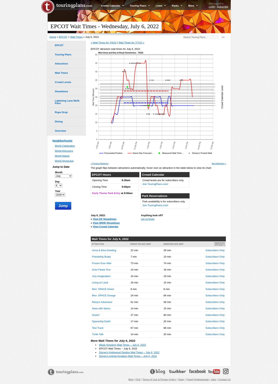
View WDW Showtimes (106, 222)
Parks (177, 5)
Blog (130, 379)
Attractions (61, 63)
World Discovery (64, 150)
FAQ (138, 379)
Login (212, 6)
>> (223, 37)
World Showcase (64, 160)
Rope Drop (61, 112)
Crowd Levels (63, 82)
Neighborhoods (62, 140)
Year (57, 191)
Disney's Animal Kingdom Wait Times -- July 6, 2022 (128, 356)
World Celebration (65, 145)
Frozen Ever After (102, 263)
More (193, 5)
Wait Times (76, 37)
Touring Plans (140, 5)
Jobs (213, 379)
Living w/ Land (100, 282)
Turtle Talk (97, 334)
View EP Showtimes (104, 219)
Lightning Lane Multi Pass (67, 102)
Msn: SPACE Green (103, 289)
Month (59, 172)
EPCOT (63, 37)
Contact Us (224, 379)
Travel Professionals (197, 379)
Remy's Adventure (102, 302)
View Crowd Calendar (106, 226)
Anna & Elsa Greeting (104, 250)
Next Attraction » (219, 164)
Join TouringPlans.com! (155, 184)
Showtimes (61, 91)
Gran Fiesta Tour (101, 269)
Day (57, 181)
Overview (60, 130)
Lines (161, 5)
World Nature (62, 155)
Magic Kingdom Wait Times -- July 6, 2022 (122, 344)
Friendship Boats (101, 256)
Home (52, 37)
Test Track (97, 327)
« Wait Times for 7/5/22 (103, 42)
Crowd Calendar (112, 5)
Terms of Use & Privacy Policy (159, 379)
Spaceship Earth (101, 321)
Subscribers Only (215, 250)
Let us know (147, 219)
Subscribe (222, 6)
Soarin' (96, 315)
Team (181, 379)
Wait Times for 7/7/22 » (131, 42)
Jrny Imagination (101, 276)
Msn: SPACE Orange (104, 295)
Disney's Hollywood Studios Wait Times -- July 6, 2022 (129, 352)
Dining (59, 121)
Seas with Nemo (101, 308)
